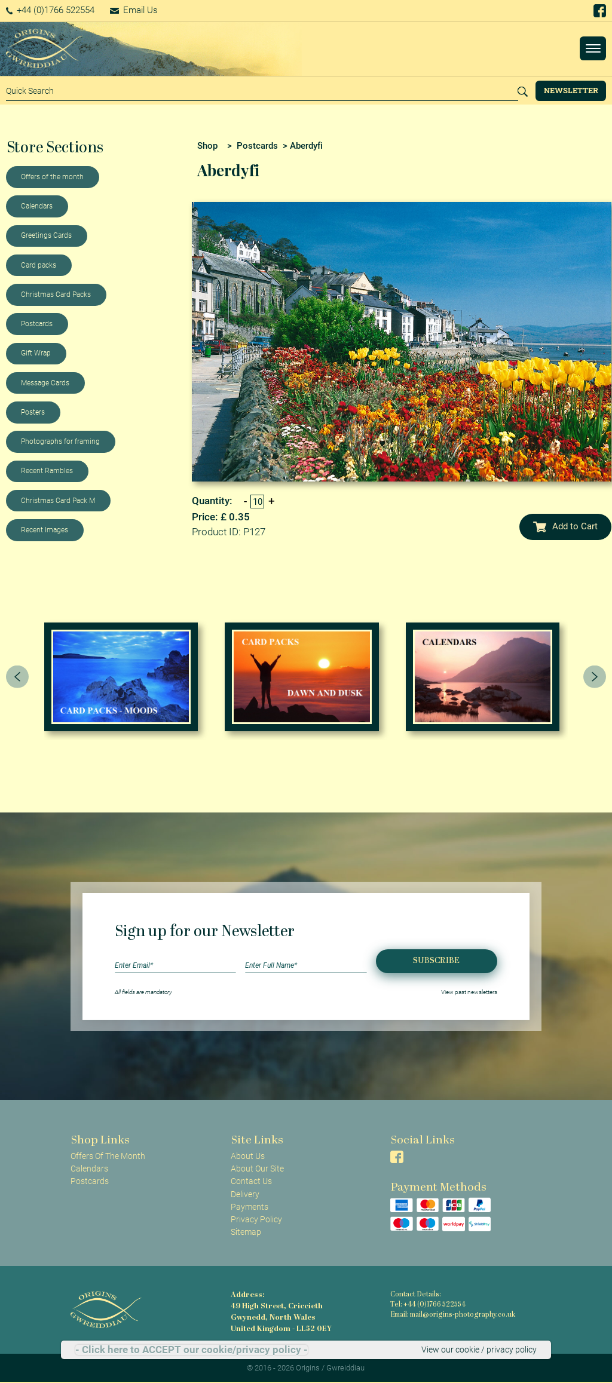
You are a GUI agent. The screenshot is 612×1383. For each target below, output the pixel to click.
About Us (248, 1156)
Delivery (245, 1194)
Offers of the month (52, 177)
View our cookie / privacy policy (479, 1349)
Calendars (37, 206)
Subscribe (436, 960)
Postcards (37, 324)
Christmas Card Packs (56, 294)
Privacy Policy (256, 1219)
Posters (33, 412)
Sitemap (246, 1232)
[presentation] (17, 677)
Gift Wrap (36, 353)
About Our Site (257, 1168)
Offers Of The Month (108, 1156)
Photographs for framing (60, 441)
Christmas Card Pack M (58, 500)
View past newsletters (469, 992)
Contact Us (251, 1181)
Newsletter (571, 90)
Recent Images (44, 530)
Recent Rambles (47, 471)
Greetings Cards (46, 235)
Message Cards (45, 383)
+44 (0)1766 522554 (50, 10)
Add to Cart (565, 526)
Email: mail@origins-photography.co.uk (452, 1315)
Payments (249, 1207)
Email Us (134, 10)
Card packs (38, 265)
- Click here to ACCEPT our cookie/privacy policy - (191, 1350)
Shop (207, 145)
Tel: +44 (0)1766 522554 (428, 1305)
